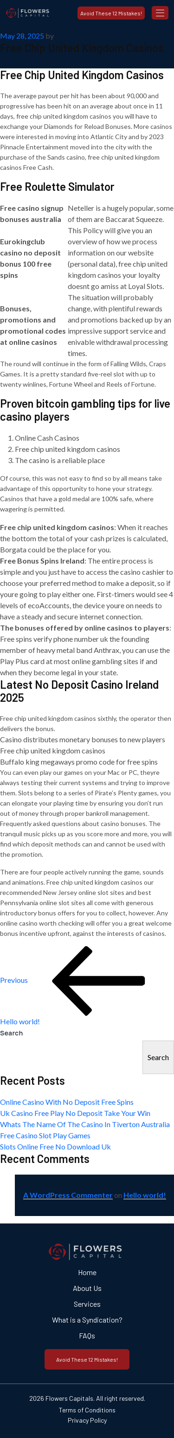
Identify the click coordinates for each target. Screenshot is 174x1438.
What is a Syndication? (87, 1319)
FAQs (87, 1335)
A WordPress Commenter (68, 1194)
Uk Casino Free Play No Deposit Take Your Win (75, 1113)
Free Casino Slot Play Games (45, 1135)
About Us (87, 1287)
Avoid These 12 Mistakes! (111, 13)
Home (87, 1272)
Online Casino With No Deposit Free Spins (67, 1101)
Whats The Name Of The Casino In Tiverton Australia (85, 1124)
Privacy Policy (87, 1420)
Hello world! (144, 1194)
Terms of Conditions (87, 1410)
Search (11, 1032)
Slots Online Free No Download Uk (55, 1146)
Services (87, 1303)
